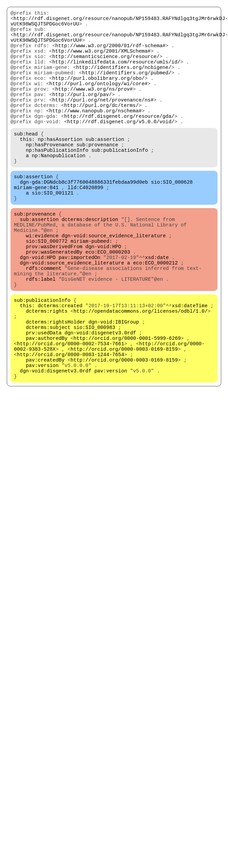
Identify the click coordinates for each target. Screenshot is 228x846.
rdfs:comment (44, 326)
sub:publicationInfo (119, 183)
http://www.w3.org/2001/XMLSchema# (101, 61)
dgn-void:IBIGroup (113, 390)
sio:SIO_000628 (172, 221)
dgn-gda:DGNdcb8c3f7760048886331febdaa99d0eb (84, 221)
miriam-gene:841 (36, 227)
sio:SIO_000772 (46, 292)
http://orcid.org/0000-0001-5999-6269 (127, 411)
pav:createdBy (45, 438)
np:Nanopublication (58, 190)
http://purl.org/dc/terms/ (101, 129)
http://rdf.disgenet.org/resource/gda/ (119, 143)
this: (27, 170)
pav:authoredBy (46, 411)
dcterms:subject (48, 397)
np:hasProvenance (50, 176)
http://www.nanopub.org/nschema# (95, 136)
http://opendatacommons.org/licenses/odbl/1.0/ (141, 377)
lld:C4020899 (85, 227)
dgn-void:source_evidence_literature (114, 285)
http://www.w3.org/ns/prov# (94, 109)
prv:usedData (44, 404)
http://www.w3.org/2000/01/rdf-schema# (110, 54)
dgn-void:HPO (103, 299)
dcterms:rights (46, 377)
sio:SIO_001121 (53, 234)
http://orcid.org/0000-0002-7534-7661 (70, 418)
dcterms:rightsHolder (55, 390)
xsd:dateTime (190, 370)
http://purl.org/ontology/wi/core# (98, 102)
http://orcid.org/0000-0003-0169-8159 (124, 424)
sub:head (26, 163)
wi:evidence (42, 285)
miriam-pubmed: (91, 292)
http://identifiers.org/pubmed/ (126, 88)
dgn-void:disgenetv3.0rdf (100, 404)
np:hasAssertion (60, 170)
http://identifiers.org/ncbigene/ (123, 81)
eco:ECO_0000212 (155, 319)
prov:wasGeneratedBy (54, 305)
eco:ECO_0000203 (107, 305)
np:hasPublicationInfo (57, 183)
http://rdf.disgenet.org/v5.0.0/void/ (120, 149)
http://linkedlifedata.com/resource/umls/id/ (116, 75)
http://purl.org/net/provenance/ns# (102, 122)
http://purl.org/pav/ (82, 115)
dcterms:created (60, 370)
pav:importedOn (79, 312)
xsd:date (157, 312)
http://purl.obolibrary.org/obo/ (98, 95)
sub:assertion (104, 170)
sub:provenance (97, 176)
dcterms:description (90, 265)
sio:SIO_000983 (94, 397)
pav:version (42, 445)
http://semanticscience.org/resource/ (106, 68)
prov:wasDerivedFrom (54, 299)
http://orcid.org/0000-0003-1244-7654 (70, 431)
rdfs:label (41, 339)
